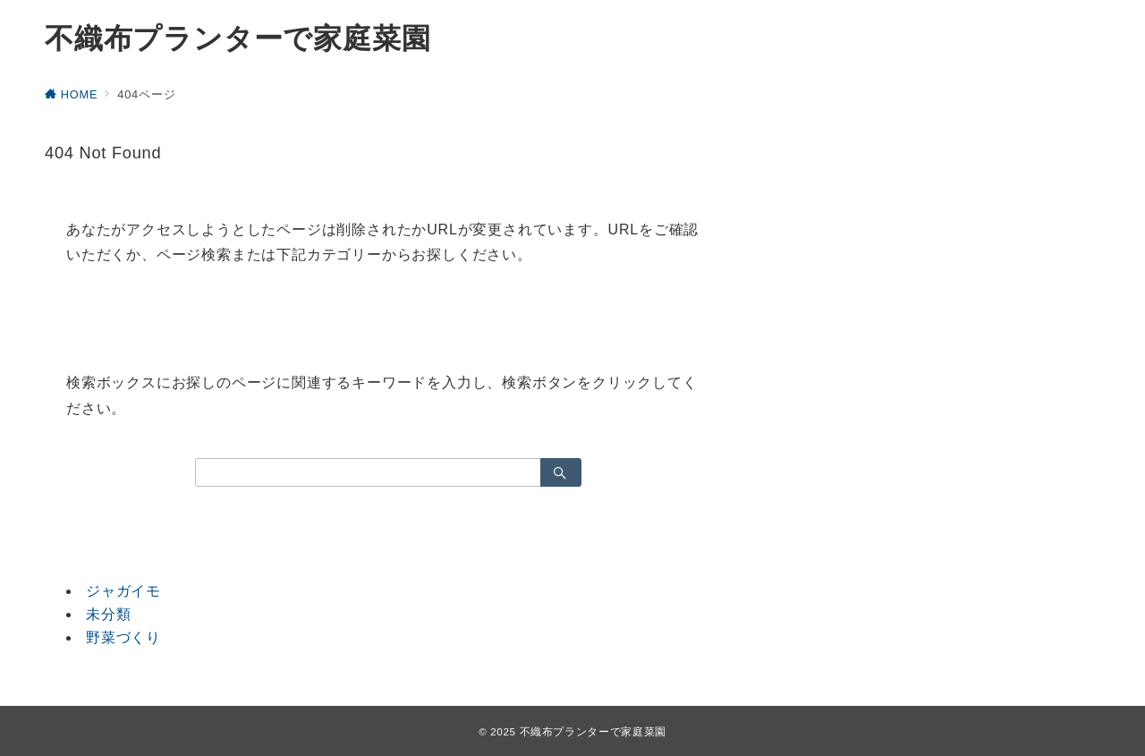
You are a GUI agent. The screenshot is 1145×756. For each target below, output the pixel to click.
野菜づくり (123, 637)
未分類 (108, 614)
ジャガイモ (123, 591)
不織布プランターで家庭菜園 (237, 38)
